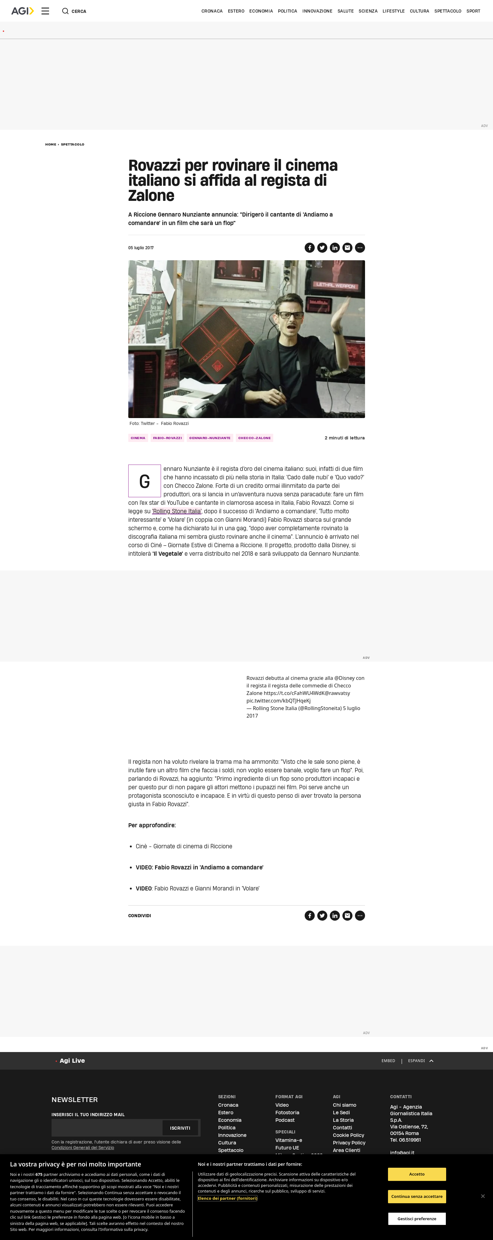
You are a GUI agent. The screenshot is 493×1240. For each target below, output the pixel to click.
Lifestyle (394, 11)
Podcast (285, 1120)
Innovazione (317, 11)
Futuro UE (287, 1148)
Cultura (419, 11)
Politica (287, 11)
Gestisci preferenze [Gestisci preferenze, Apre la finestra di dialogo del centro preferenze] (417, 1218)
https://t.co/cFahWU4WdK (294, 693)
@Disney (344, 678)
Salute (346, 11)
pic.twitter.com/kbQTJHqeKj (278, 700)
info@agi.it (402, 1153)
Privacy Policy (349, 1143)
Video (282, 1105)
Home (50, 144)
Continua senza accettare (417, 1196)
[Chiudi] (483, 1196)
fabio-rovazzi (167, 438)
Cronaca (212, 11)
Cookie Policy (348, 1135)
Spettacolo (448, 11)
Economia (261, 11)
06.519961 (410, 1140)
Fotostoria (287, 1113)
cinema (138, 438)
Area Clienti (346, 1150)
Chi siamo (344, 1105)
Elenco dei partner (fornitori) (227, 1198)
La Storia (343, 1120)
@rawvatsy (337, 693)
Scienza (368, 11)
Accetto (417, 1174)
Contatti (342, 1128)
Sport (473, 11)
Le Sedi (341, 1113)
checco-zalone (254, 438)
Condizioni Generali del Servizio (83, 1147)
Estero (236, 11)
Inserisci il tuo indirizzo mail (88, 1114)
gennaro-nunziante (210, 438)
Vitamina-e (288, 1140)
